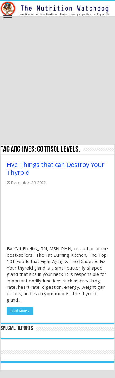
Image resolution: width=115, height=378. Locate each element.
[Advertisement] (57, 81)
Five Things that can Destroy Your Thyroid (56, 168)
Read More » (20, 311)
